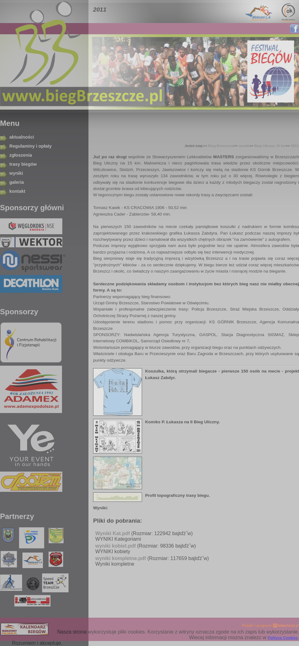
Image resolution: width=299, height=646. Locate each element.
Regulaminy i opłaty (30, 146)
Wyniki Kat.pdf (112, 533)
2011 (295, 146)
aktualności (21, 137)
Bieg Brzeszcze (221, 146)
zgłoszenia (20, 155)
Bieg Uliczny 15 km (270, 146)
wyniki (16, 173)
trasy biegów (23, 164)
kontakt (17, 191)
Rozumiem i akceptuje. (37, 643)
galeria (16, 182)
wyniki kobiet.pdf (115, 546)
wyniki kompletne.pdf (120, 558)
